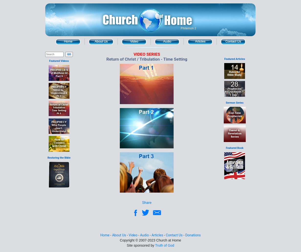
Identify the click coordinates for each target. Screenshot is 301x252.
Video (134, 42)
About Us (101, 42)
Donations (193, 235)
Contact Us (233, 42)
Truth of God (164, 245)
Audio (167, 42)
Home (68, 42)
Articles (200, 42)
